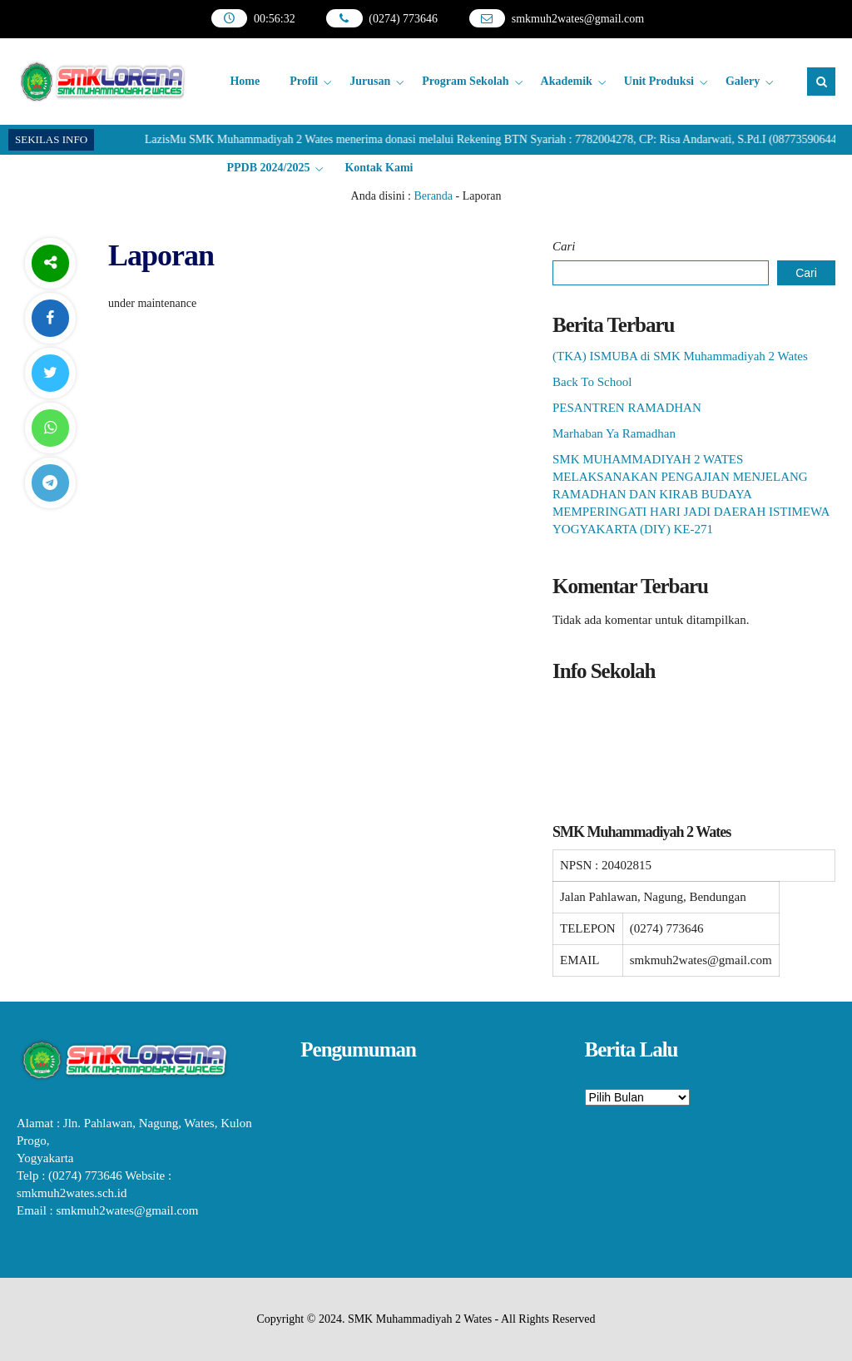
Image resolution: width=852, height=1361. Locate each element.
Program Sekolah (465, 81)
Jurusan (369, 81)
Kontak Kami (378, 167)
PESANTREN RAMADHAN (626, 407)
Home (245, 81)
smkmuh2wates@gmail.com (578, 18)
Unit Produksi (659, 81)
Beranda (433, 196)
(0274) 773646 (403, 18)
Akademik (566, 81)
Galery (743, 81)
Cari (564, 246)
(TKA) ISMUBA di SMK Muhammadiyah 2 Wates (680, 356)
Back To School (592, 382)
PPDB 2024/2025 (268, 167)
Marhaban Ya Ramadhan (614, 433)
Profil (304, 81)
